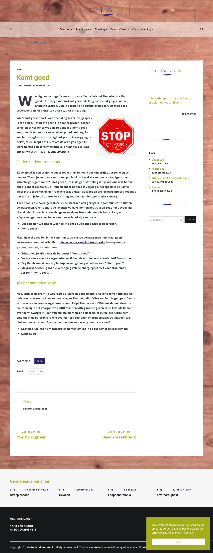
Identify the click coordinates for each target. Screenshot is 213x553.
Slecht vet (158, 159)
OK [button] (178, 541)
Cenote (93, 547)
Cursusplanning (141, 29)
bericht (28, 526)
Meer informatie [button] (184, 532)
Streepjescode (19, 495)
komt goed (36, 371)
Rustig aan (158, 168)
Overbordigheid (46, 435)
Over (113, 29)
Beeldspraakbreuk (106, 435)
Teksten (64, 29)
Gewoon (156, 187)
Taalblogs (101, 29)
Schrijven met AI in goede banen (171, 178)
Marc (20, 85)
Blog (19, 69)
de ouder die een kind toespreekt (82, 242)
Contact (124, 29)
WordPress (145, 547)
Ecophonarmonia (119, 495)
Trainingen (82, 29)
